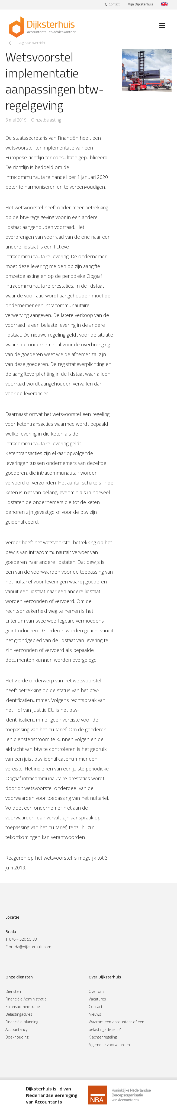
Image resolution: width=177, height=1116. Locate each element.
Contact (112, 4)
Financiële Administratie (26, 999)
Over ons (96, 991)
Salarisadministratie (22, 1006)
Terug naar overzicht (30, 43)
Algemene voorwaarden (109, 1044)
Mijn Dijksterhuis (140, 4)
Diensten (13, 991)
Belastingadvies (18, 1014)
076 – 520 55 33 (23, 939)
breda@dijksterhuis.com (30, 946)
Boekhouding (16, 1037)
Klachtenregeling (103, 1037)
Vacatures (97, 999)
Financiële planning (21, 1021)
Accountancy (16, 1029)
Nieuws (95, 1014)
